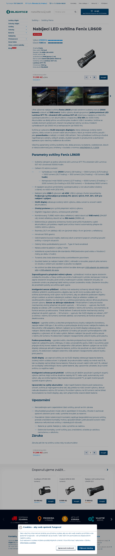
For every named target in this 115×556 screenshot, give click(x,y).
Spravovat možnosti (66, 548)
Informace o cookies (28, 543)
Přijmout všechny (86, 548)
